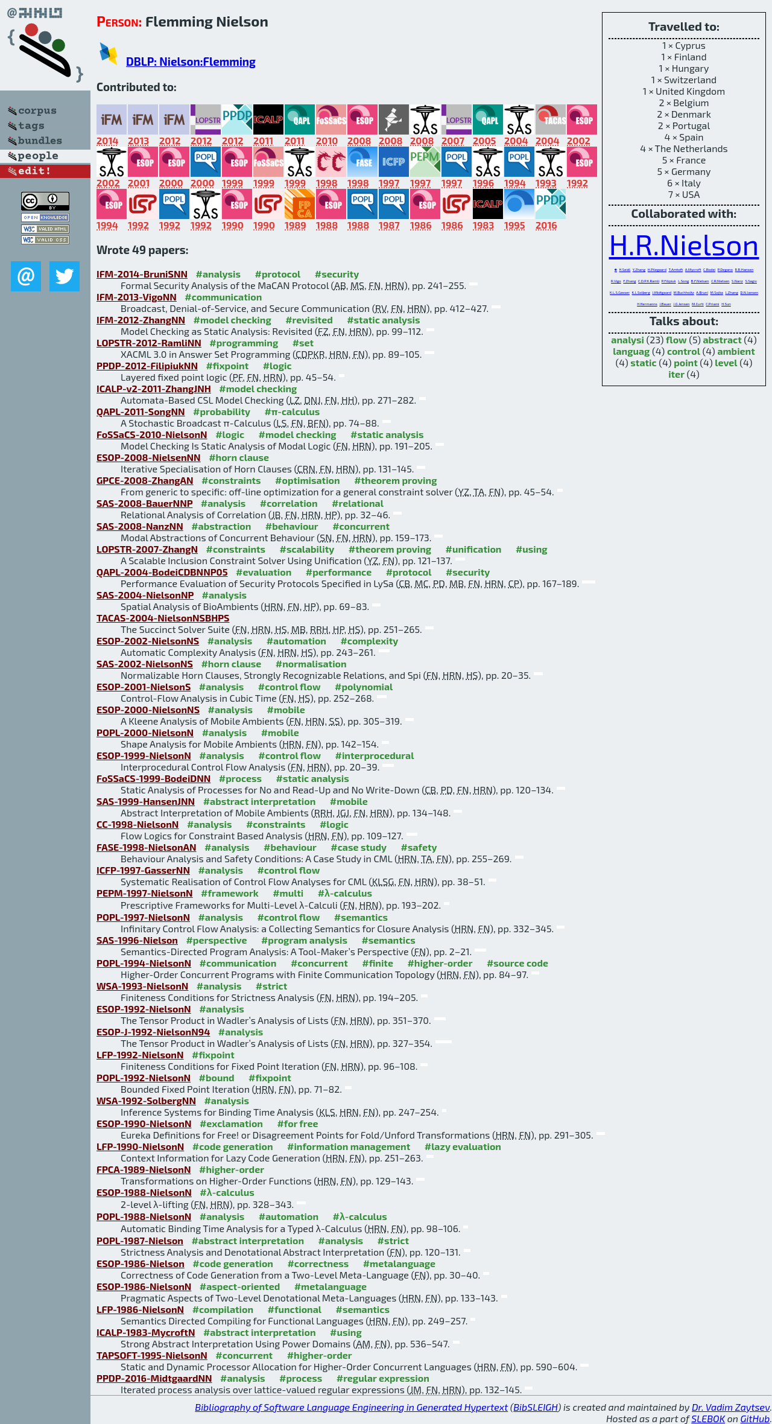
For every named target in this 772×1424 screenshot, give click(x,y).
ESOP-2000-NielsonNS (148, 709)
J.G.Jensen (681, 304)
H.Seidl (624, 269)
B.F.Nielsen (700, 281)
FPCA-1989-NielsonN (143, 1169)
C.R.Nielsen (720, 281)
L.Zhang (731, 292)
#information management (348, 1146)
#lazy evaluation (463, 1146)
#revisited (309, 319)
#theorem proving (395, 480)
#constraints (231, 480)
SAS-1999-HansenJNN (145, 801)
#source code (517, 962)
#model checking (232, 319)
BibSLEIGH (535, 1407)
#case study (359, 847)
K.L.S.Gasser (620, 292)
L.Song (683, 281)
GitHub (755, 1418)
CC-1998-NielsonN (137, 824)
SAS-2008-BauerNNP (144, 503)
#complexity (369, 640)
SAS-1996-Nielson (137, 940)
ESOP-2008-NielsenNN (148, 457)
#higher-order (439, 962)
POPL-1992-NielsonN (143, 1077)
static (643, 362)
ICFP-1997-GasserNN (143, 870)
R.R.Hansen (744, 269)
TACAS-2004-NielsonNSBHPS (163, 617)
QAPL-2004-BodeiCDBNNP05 (162, 571)
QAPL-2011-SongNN (140, 411)
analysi (627, 339)
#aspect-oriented (240, 1286)
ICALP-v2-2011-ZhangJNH (153, 388)
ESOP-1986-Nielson (140, 1263)
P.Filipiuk (669, 281)
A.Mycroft (693, 269)
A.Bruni (702, 292)
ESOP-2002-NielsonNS (147, 640)
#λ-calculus (345, 892)
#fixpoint (227, 365)
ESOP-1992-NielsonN (143, 1008)
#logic (277, 365)
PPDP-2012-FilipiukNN (147, 365)
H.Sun (726, 304)
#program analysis (304, 940)
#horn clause (239, 457)
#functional (295, 1309)
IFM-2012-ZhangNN (140, 319)
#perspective (216, 940)
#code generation (232, 1146)
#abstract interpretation (259, 801)
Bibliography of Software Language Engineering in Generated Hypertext (351, 1407)
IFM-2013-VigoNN (136, 296)
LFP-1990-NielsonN (140, 1146)
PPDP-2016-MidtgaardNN (154, 1378)
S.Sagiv (750, 281)
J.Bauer (665, 304)
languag (631, 351)
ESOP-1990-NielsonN (143, 1123)
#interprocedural (374, 755)
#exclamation (231, 1123)
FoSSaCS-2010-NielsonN (151, 434)
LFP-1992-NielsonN (140, 1054)
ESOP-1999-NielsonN (143, 755)
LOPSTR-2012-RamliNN (148, 342)
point (686, 362)
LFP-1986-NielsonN (140, 1309)
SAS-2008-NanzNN (139, 526)
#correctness (318, 1263)
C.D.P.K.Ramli (648, 281)
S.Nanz (737, 281)
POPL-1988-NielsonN (143, 1216)
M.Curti (698, 304)
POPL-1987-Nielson (139, 1240)
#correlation (289, 503)
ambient (736, 351)
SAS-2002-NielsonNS (144, 663)
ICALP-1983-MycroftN (145, 1332)
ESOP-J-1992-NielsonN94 (153, 1031)
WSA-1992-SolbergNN (146, 1100)
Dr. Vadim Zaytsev (731, 1407)
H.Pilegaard (657, 269)
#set (303, 342)
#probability (221, 411)
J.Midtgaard (661, 292)
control (683, 351)
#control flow (289, 686)
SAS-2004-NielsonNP (145, 594)
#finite (377, 962)
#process (240, 778)
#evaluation (263, 571)
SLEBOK (708, 1418)
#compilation (222, 1309)
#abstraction (221, 526)
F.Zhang (629, 281)
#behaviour (291, 526)
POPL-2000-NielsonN (145, 732)
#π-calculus (292, 411)
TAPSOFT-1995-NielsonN (151, 1355)
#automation (296, 640)
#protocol (277, 273)
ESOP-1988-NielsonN (144, 1192)
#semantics (361, 917)
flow (676, 339)
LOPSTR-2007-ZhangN (147, 549)
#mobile (286, 709)
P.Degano (725, 269)
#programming (243, 342)
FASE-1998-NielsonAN (146, 847)
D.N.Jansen (749, 292)
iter (676, 374)
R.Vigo (616, 281)
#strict (271, 985)
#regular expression (383, 1378)
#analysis (218, 273)
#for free (297, 1123)
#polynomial (364, 686)
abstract (722, 339)
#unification (474, 549)
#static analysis (383, 319)
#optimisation (307, 480)
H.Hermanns (647, 304)
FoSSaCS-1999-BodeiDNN (153, 778)
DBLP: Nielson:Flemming (191, 61)
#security (337, 273)
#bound (217, 1077)
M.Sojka (716, 292)
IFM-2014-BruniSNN (142, 273)
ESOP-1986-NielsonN (143, 1286)
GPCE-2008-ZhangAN (145, 480)
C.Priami (712, 304)
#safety (419, 847)
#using (532, 549)
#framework (230, 892)
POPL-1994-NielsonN (143, 962)
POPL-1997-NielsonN (143, 917)
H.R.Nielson (684, 243)
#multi (288, 892)
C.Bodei (709, 269)
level (726, 362)
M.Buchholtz (684, 292)
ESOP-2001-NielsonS (143, 686)
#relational (358, 503)
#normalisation (311, 663)
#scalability (307, 549)
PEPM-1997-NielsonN (144, 892)
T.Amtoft (675, 269)
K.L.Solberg (641, 292)
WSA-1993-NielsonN (142, 985)
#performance (339, 571)
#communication (223, 296)
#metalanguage (399, 1263)
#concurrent (361, 526)
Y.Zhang (639, 269)
